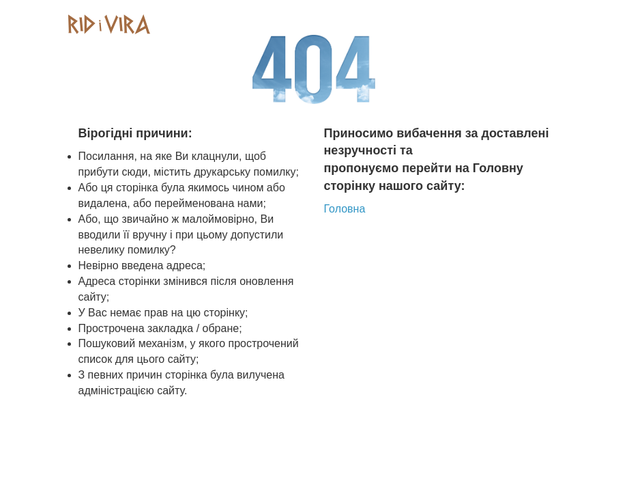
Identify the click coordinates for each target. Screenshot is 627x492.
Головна (345, 209)
